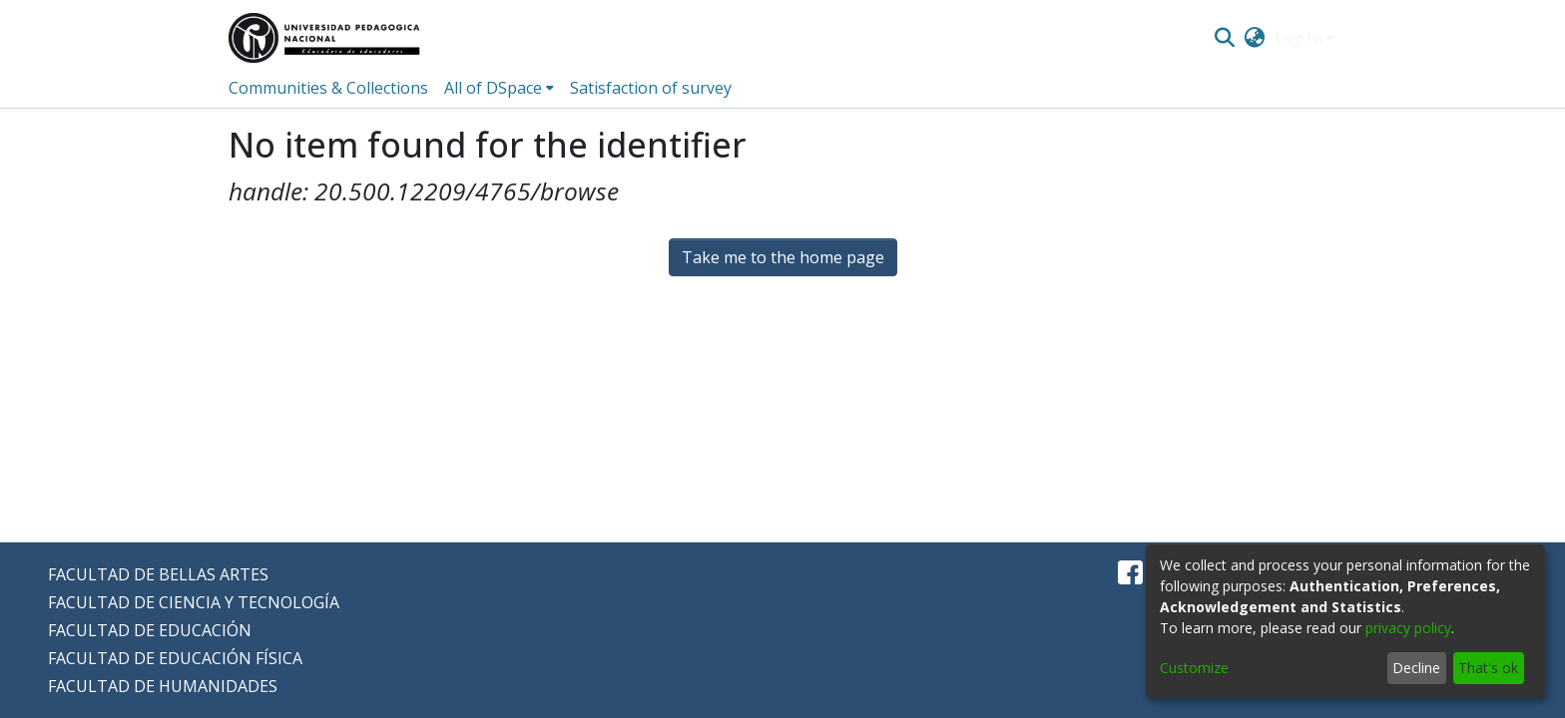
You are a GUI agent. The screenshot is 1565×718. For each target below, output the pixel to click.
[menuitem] (1255, 38)
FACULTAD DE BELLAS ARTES (158, 574)
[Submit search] (1224, 38)
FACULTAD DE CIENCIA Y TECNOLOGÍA (193, 602)
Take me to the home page (783, 257)
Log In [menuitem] (1298, 38)
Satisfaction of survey (651, 88)
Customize (1194, 667)
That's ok (1488, 667)
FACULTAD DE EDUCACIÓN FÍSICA (175, 658)
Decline (1416, 667)
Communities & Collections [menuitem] (328, 88)
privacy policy (1408, 627)
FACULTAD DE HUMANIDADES (162, 686)
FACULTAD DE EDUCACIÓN (150, 630)
